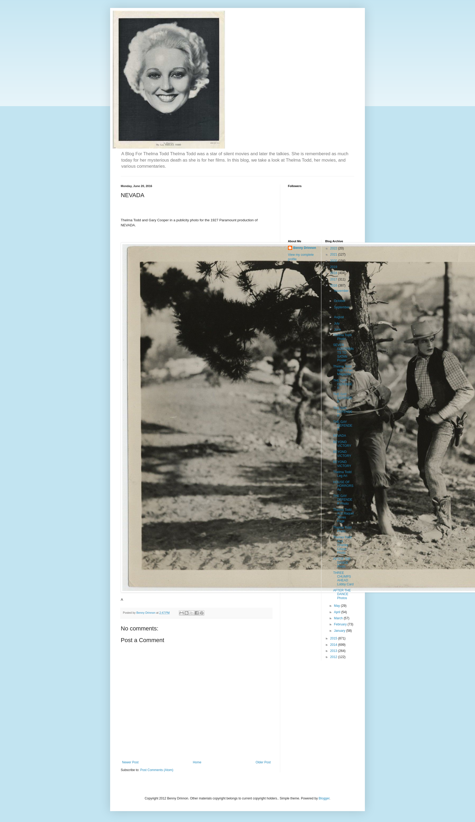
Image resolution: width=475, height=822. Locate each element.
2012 (334, 657)
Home (197, 762)
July (337, 323)
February (340, 624)
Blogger (324, 798)
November (341, 291)
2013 (334, 651)
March (339, 618)
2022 (334, 248)
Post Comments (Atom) (156, 770)
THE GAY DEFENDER (342, 384)
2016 (334, 285)
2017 (334, 279)
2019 (334, 267)
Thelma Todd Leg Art (342, 474)
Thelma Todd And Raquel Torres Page (343, 515)
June (338, 329)
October (340, 301)
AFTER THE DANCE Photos (342, 594)
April (337, 612)
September (341, 307)
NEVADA (339, 436)
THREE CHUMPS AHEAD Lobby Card (343, 578)
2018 (334, 273)
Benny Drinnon (304, 248)
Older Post (263, 762)
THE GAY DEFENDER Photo (342, 499)
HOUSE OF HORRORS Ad (343, 486)
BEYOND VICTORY (342, 444)
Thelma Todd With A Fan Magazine (342, 370)
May (337, 606)
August (339, 317)
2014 (334, 645)
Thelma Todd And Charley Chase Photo (342, 545)
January (340, 631)
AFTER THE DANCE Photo (342, 562)
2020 (334, 261)
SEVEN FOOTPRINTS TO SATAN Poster (343, 352)
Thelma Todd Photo (342, 337)
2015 (334, 638)
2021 (334, 254)
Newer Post (130, 762)
